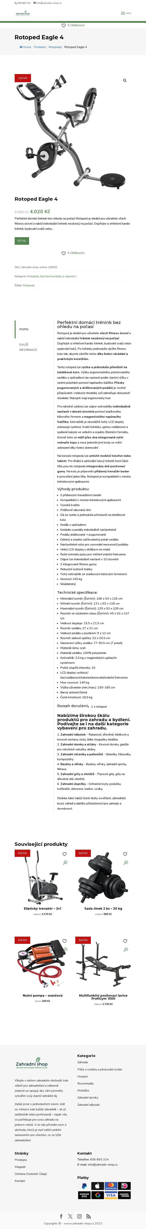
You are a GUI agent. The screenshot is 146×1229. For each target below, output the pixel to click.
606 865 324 (23, 3)
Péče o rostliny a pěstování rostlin (99, 1069)
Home (25, 47)
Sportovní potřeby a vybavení (57, 276)
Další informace (28, 347)
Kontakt (20, 1181)
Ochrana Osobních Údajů (31, 1174)
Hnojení (82, 1076)
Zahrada (82, 1062)
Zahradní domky (87, 1098)
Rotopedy (33, 276)
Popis (23, 329)
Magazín (20, 1167)
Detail (21, 241)
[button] (124, 80)
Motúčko (83, 1090)
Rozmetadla (85, 1083)
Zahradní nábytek (88, 1105)
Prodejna (21, 1160)
